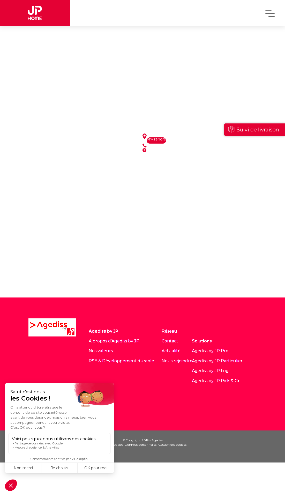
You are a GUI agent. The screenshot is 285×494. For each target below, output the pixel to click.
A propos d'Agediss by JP (114, 341)
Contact (170, 341)
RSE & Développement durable (121, 360)
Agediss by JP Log (210, 370)
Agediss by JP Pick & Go (216, 380)
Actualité (171, 350)
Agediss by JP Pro (210, 350)
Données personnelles (140, 444)
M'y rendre (156, 139)
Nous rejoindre (177, 360)
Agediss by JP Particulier (217, 360)
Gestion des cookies (172, 444)
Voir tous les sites (72, 284)
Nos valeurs (101, 350)
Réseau (169, 331)
